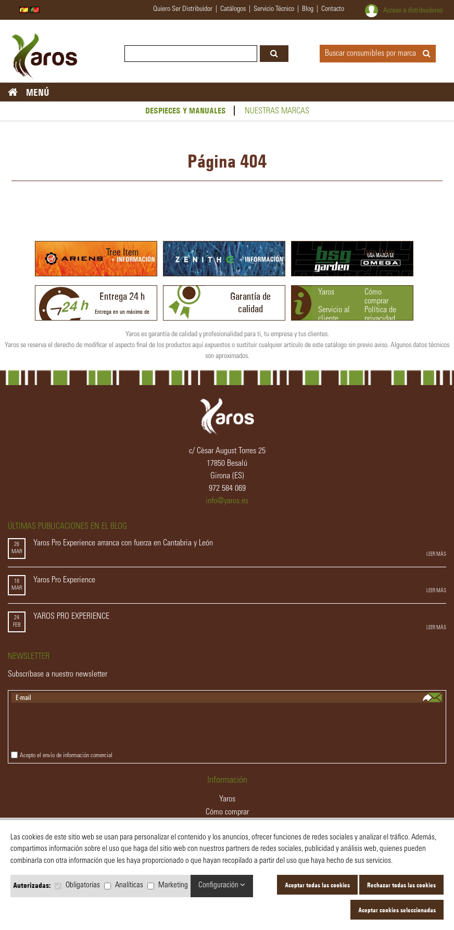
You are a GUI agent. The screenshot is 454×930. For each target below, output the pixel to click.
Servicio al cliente (334, 314)
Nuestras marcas (277, 111)
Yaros (326, 292)
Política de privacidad (380, 314)
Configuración (221, 885)
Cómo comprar (376, 296)
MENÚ (42, 92)
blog (307, 9)
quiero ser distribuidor (182, 9)
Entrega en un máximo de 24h (122, 306)
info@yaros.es (227, 501)
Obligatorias (83, 885)
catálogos (233, 9)
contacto (332, 9)
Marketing (173, 885)
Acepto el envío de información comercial (66, 756)
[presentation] (90, 728)
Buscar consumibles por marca (378, 53)
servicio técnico (274, 9)
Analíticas (129, 885)
